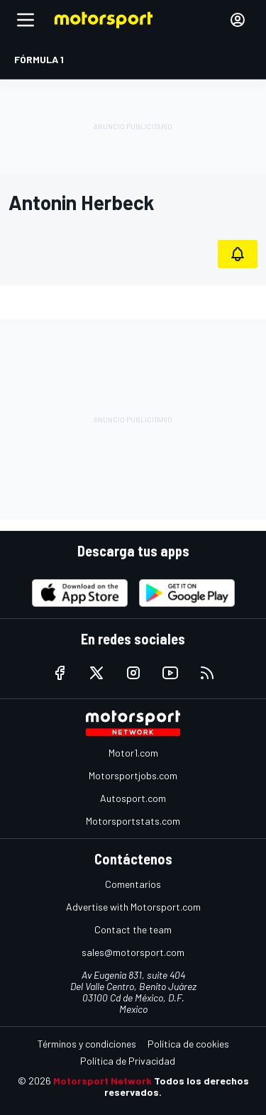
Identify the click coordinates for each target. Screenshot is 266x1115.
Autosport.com (133, 798)
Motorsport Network (102, 1081)
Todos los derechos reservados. (176, 1086)
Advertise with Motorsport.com (133, 907)
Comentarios (133, 884)
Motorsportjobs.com (133, 775)
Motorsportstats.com (133, 821)
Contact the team (133, 929)
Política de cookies (188, 1044)
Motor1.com (133, 753)
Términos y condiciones (87, 1044)
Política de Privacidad (127, 1061)
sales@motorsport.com (133, 952)
